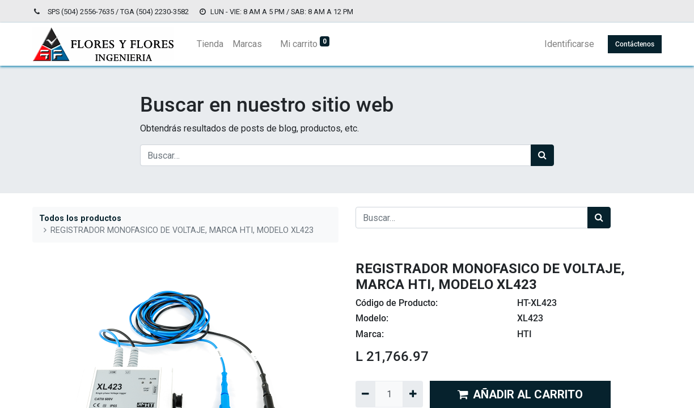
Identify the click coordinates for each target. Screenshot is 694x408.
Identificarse (569, 44)
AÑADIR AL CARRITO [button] (520, 394)
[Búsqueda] (542, 155)
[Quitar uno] (365, 394)
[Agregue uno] (412, 394)
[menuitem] (210, 44)
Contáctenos (634, 44)
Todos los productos (80, 218)
